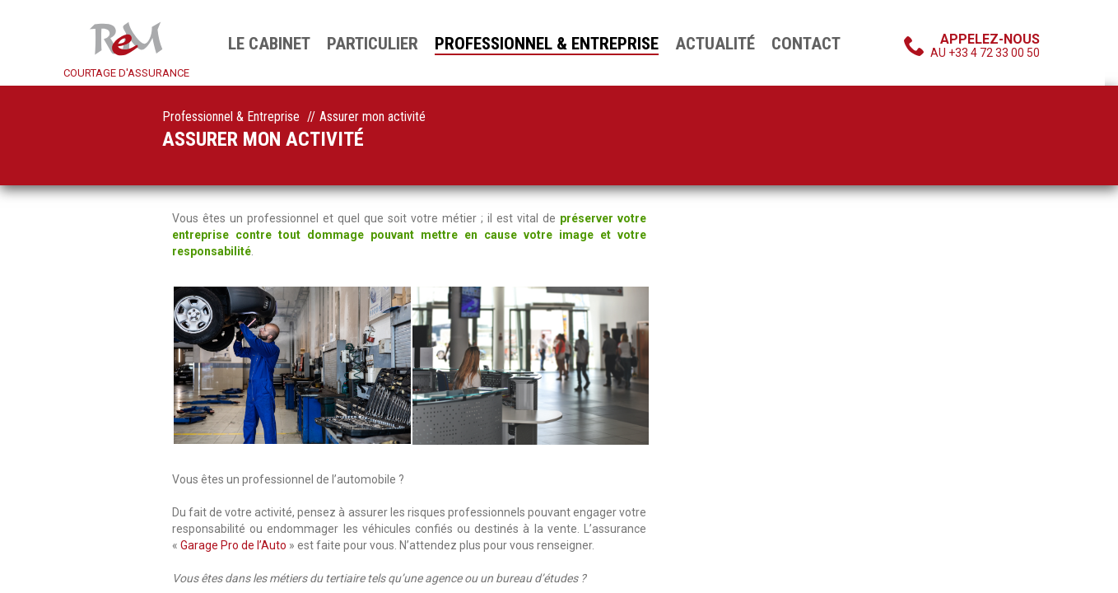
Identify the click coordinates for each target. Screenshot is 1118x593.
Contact (806, 43)
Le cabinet (269, 43)
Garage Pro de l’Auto (234, 545)
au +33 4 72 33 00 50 (985, 45)
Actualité (715, 43)
